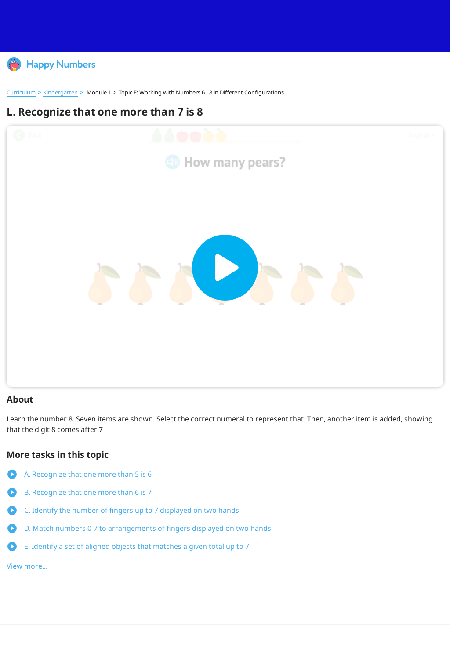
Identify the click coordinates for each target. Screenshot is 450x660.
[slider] (225, 26)
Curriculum (21, 92)
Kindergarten (60, 92)
